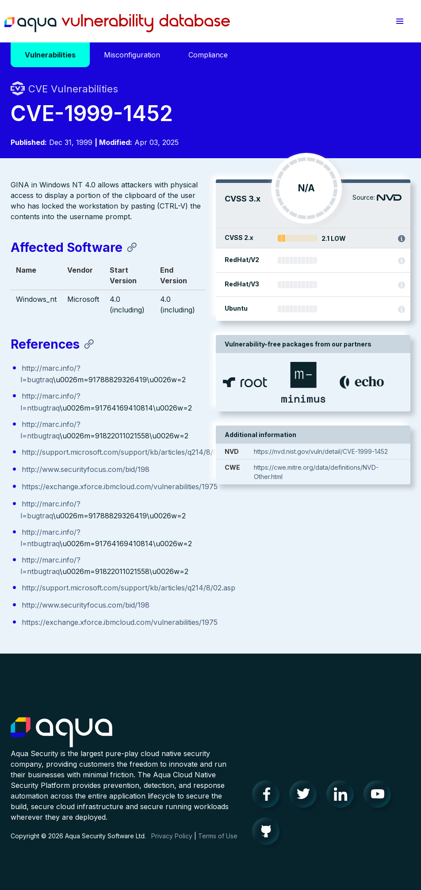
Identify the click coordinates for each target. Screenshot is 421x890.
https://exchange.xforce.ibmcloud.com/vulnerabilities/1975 (120, 486)
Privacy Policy (171, 836)
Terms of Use (217, 836)
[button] (400, 21)
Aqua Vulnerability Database (117, 23)
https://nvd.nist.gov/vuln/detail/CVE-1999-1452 (321, 451)
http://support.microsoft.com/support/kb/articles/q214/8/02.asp (128, 452)
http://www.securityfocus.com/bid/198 (85, 469)
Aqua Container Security (61, 732)
